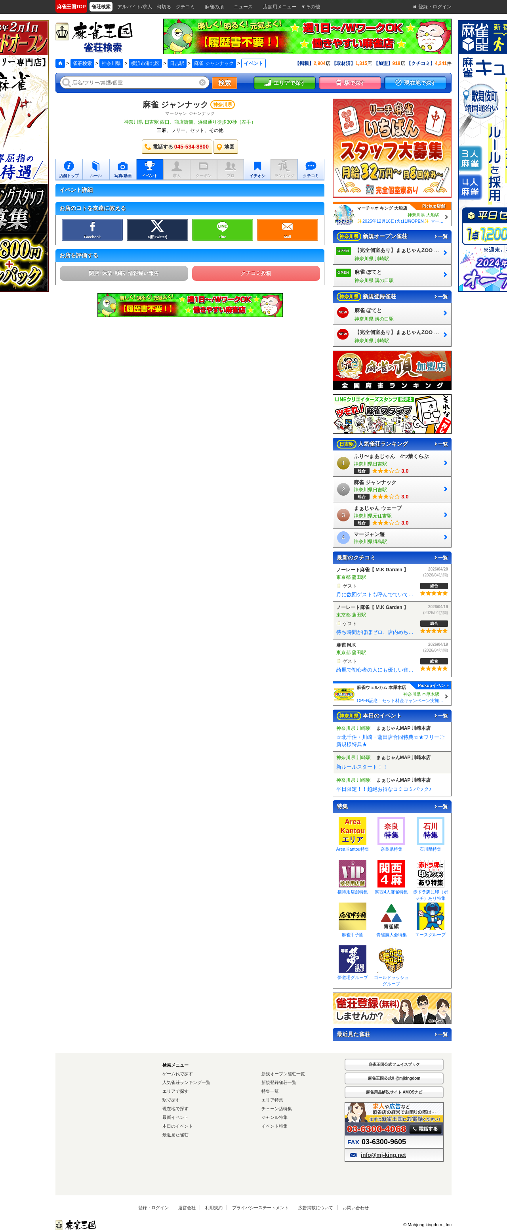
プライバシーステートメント (260, 1207)
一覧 (440, 236)
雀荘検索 (82, 63)
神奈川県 (111, 63)
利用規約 (214, 1207)
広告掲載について (315, 1207)
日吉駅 (177, 63)
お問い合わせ (356, 1207)
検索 (224, 83)
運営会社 (187, 1207)
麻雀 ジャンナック (213, 63)
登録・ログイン (153, 1207)
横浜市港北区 (145, 63)
